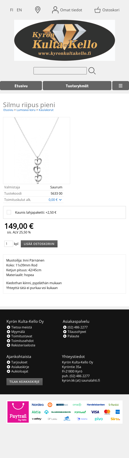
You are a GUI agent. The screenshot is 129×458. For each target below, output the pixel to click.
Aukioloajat (17, 371)
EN (19, 10)
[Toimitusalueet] (37, 10)
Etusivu (21, 85)
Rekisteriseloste (20, 345)
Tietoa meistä (19, 327)
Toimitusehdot (20, 341)
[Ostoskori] (107, 10)
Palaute (71, 336)
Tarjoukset (16, 362)
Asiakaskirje (17, 367)
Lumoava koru (26, 110)
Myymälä (15, 331)
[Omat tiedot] (67, 10)
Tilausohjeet (74, 331)
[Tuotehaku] (60, 70)
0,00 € (55, 199)
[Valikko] (120, 85)
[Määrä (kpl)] (8, 244)
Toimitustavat (19, 336)
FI (11, 10)
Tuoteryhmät (77, 85)
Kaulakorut (46, 110)
